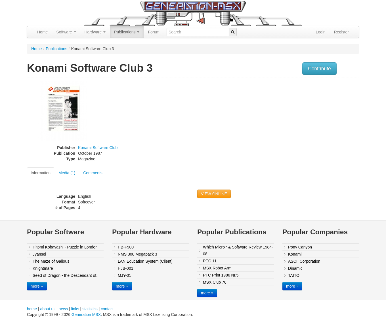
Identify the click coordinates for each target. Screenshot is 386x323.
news (63, 309)
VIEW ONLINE (214, 194)
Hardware (95, 32)
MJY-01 (124, 275)
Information (41, 173)
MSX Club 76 (214, 282)
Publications (126, 32)
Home (42, 32)
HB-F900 (126, 247)
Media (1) (66, 173)
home (32, 309)
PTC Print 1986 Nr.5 (220, 275)
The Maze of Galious (51, 261)
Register (341, 32)
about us (47, 309)
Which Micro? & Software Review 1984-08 (238, 250)
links (75, 309)
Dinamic (295, 268)
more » (37, 286)
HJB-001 (125, 268)
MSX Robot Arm (217, 268)
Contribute (319, 68)
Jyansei (39, 254)
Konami (294, 254)
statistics (90, 309)
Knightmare (43, 268)
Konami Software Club (98, 147)
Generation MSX (86, 314)
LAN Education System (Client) (145, 261)
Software (66, 32)
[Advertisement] (301, 120)
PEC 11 (210, 261)
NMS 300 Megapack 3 (137, 254)
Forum (153, 32)
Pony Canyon (300, 247)
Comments (92, 173)
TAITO (293, 275)
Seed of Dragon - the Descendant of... (66, 275)
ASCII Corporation (304, 261)
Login (321, 32)
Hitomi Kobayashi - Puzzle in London (65, 247)
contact (107, 309)
